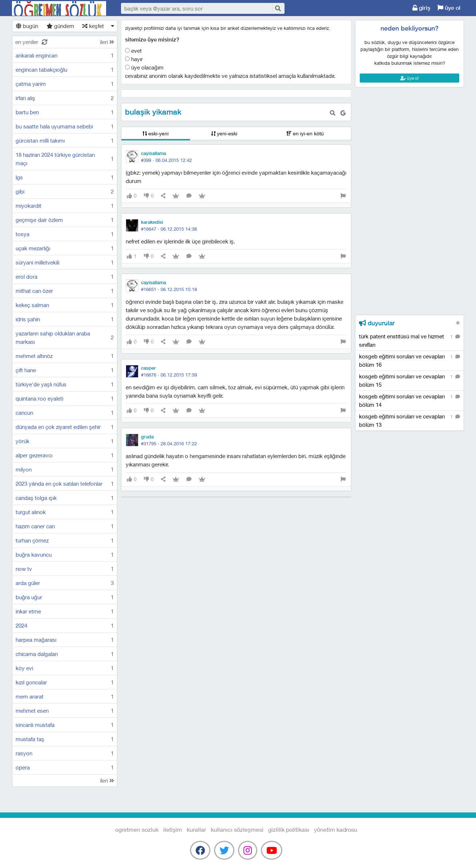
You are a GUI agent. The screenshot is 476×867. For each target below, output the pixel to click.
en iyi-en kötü (305, 133)
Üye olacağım (144, 67)
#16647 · (169, 229)
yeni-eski (224, 133)
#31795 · (169, 443)
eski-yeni (155, 133)
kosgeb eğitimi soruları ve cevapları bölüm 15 (409, 380)
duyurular (377, 323)
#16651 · (169, 289)
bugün (27, 26)
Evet (133, 50)
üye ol (448, 7)
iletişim (172, 829)
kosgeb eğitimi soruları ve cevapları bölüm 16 (409, 360)
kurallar (196, 829)
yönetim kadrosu (335, 829)
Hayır (134, 59)
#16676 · (169, 375)
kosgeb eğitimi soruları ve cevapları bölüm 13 (409, 420)
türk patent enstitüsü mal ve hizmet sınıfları (409, 340)
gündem (60, 26)
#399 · (166, 160)
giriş (421, 7)
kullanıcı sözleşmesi (237, 829)
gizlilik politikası (288, 829)
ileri (107, 42)
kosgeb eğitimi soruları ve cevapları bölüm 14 (409, 400)
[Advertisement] (409, 120)
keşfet (93, 26)
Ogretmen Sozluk (59, 8)
